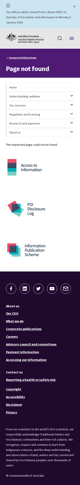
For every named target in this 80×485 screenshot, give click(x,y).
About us (12, 306)
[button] (11, 288)
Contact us (14, 372)
